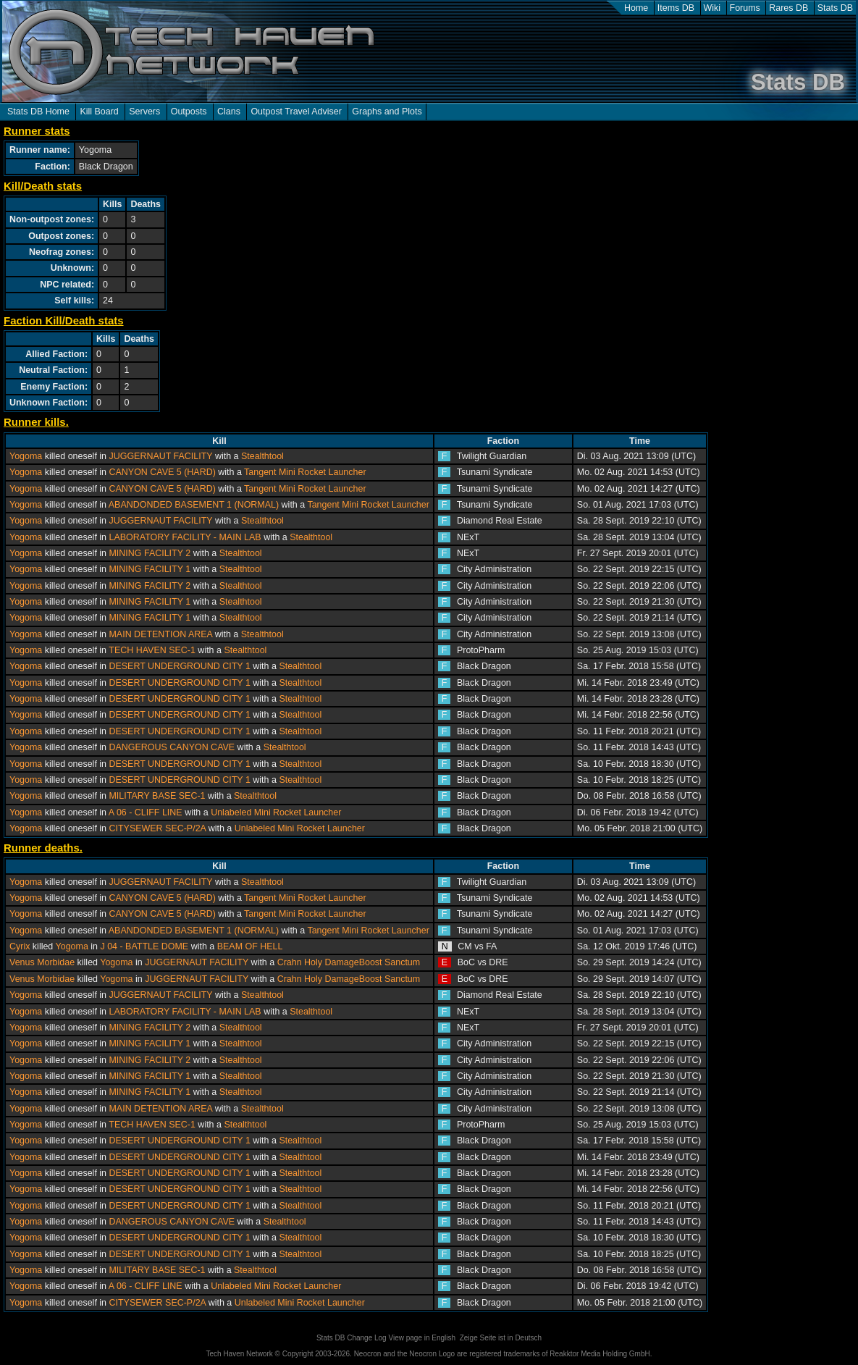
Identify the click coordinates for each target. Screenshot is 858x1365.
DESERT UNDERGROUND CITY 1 (179, 666)
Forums (745, 8)
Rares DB (788, 8)
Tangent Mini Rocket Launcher (305, 472)
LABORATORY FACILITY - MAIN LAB (185, 537)
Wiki (712, 8)
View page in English (421, 1338)
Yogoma (25, 456)
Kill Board (99, 111)
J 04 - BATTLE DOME (144, 946)
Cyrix (19, 946)
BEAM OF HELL (250, 946)
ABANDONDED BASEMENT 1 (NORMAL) (194, 505)
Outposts (189, 111)
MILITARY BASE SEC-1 (157, 796)
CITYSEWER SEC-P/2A (157, 828)
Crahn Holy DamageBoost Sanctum (349, 962)
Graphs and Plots (386, 111)
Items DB (675, 8)
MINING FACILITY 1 (149, 569)
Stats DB (835, 8)
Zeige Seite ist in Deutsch (501, 1338)
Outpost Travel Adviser (296, 111)
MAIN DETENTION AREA (160, 634)
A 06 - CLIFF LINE (147, 812)
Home (636, 8)
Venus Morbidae (42, 962)
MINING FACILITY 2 (149, 553)
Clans (228, 111)
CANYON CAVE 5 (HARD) (162, 472)
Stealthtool (262, 456)
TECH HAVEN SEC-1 (152, 650)
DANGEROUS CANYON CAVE (172, 747)
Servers (144, 111)
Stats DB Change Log (351, 1338)
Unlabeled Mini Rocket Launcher (276, 812)
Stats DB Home (38, 111)
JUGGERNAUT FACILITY (160, 456)
